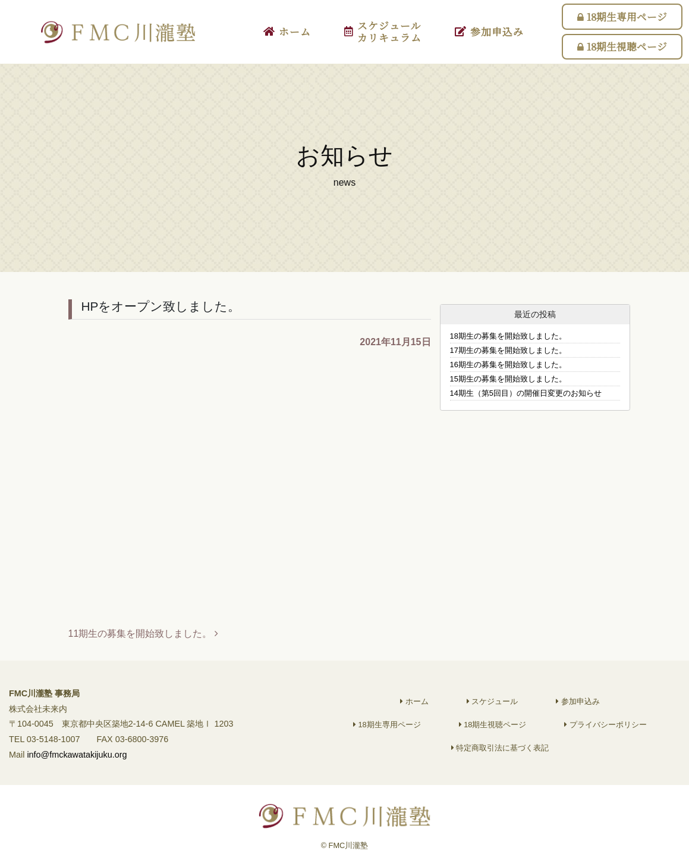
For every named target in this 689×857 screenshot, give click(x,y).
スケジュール (492, 709)
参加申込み (489, 31)
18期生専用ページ (622, 17)
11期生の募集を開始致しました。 (143, 633)
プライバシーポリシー (605, 732)
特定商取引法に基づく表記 (500, 755)
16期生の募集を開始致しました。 (508, 364)
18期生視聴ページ (622, 46)
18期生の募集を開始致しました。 (508, 335)
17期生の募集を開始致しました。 (508, 350)
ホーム (287, 31)
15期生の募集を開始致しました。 (508, 378)
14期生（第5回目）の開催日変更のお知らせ (526, 393)
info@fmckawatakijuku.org (77, 763)
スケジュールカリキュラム (382, 31)
